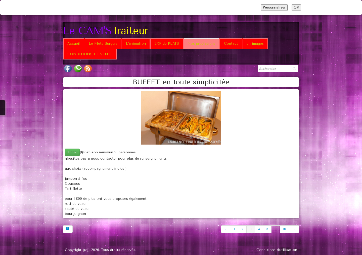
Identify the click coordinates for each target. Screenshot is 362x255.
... (276, 229)
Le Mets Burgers (103, 43)
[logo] (107, 30)
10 (284, 229)
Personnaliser (274, 7)
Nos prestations (201, 43)
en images (255, 43)
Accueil (73, 43)
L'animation (136, 43)
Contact (231, 43)
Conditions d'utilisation (276, 250)
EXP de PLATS (166, 43)
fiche (72, 152)
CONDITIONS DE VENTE (90, 54)
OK (296, 7)
